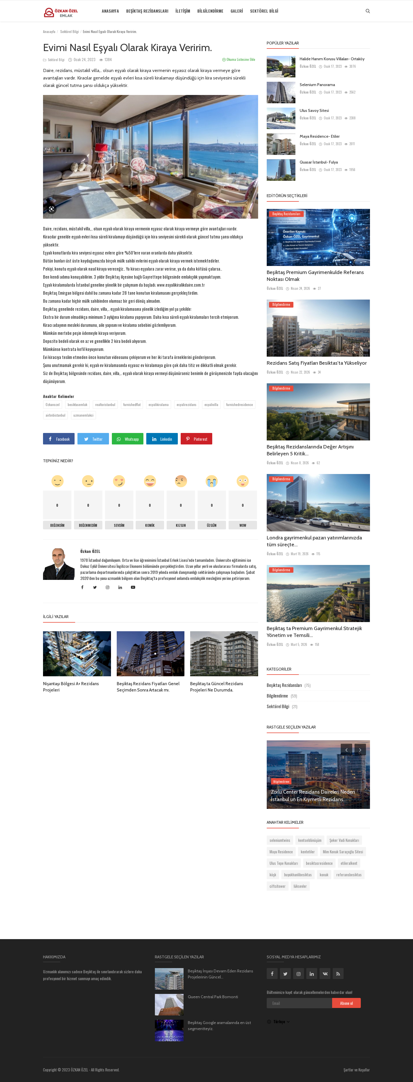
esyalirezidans (186, 404)
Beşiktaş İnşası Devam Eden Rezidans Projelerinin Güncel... (220, 974)
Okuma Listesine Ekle (238, 59)
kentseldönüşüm (310, 840)
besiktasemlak (77, 404)
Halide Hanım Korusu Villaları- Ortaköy (332, 58)
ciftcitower (278, 886)
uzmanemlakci (83, 415)
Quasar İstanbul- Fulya (319, 162)
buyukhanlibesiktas (298, 874)
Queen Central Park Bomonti (213, 996)
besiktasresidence (319, 863)
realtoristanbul (105, 404)
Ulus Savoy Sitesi (314, 110)
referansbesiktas (349, 874)
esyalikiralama (159, 404)
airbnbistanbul (55, 415)
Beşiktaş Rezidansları (147, 11)
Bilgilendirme (210, 11)
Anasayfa (110, 11)
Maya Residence (281, 851)
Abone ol (346, 1003)
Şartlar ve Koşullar (357, 1070)
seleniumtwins (280, 840)
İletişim (183, 11)
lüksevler (300, 886)
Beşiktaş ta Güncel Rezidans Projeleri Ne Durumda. (216, 687)
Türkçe (278, 1021)
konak (324, 874)
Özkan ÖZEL (90, 551)
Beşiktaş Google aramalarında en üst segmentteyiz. (219, 1025)
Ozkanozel (53, 404)
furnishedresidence (239, 404)
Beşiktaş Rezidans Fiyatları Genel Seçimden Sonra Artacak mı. (148, 687)
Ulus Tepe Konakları (284, 863)
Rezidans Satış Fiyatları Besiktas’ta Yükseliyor (317, 363)
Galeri (237, 11)
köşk (273, 874)
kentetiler (308, 851)
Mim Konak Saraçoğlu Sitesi (343, 851)
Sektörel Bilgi (264, 11)
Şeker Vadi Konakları (344, 840)
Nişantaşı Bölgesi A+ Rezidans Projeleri (71, 687)
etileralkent (349, 863)
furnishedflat (132, 404)
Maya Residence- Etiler (320, 136)
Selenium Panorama (317, 84)
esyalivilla (211, 404)
